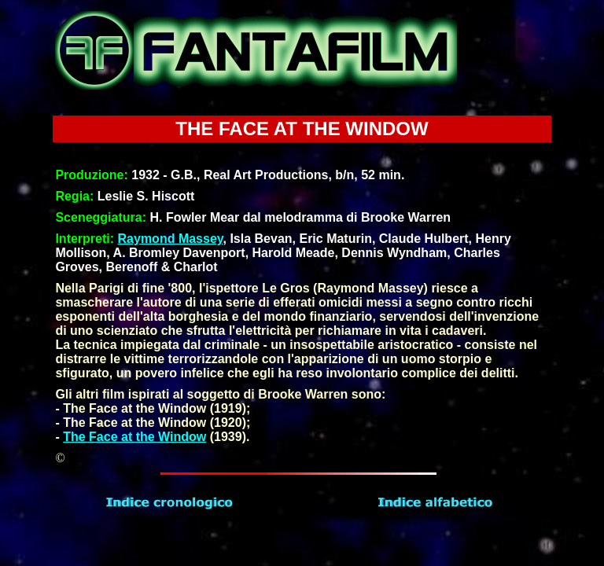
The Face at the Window (134, 436)
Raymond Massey (170, 238)
